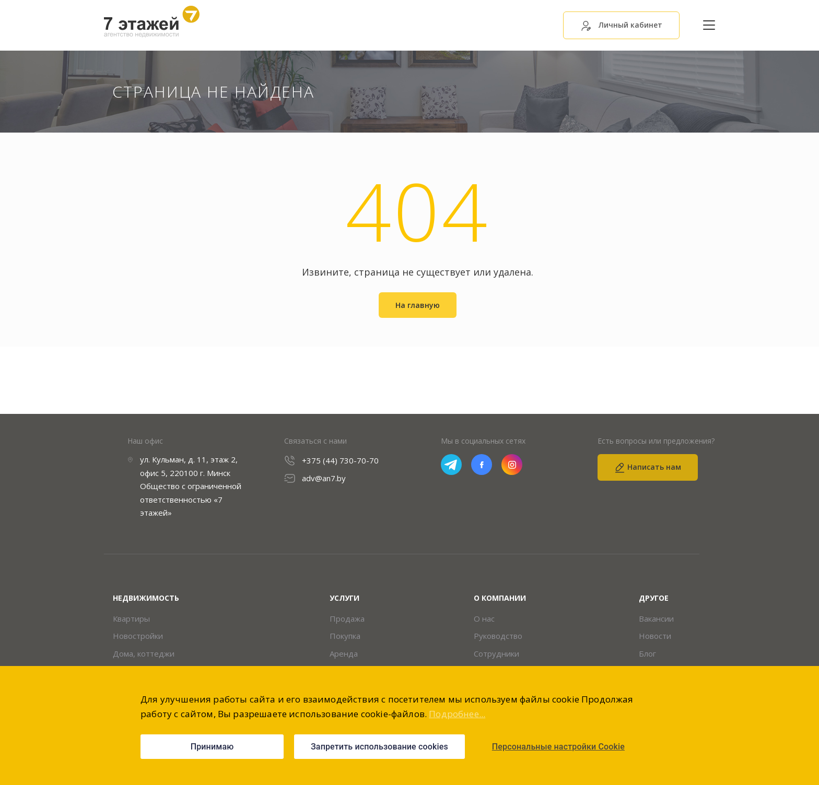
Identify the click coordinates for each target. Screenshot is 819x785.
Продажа (347, 619)
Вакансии (656, 619)
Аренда (344, 654)
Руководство (498, 636)
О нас (484, 619)
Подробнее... (457, 714)
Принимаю (212, 747)
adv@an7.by (324, 478)
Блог (647, 654)
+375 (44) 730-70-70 (340, 460)
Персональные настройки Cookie (558, 747)
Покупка (345, 636)
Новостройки (138, 636)
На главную (417, 305)
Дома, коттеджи (143, 654)
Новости (655, 636)
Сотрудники (496, 654)
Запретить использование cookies (379, 747)
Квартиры (131, 619)
